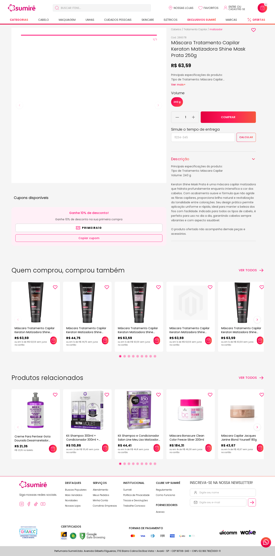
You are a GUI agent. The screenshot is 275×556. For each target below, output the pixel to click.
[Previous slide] (19, 105)
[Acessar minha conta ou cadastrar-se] (234, 7)
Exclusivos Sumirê (201, 20)
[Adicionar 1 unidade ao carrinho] (193, 117)
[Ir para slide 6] (142, 356)
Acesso (160, 512)
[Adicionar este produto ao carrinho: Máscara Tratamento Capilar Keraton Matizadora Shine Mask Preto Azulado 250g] (208, 340)
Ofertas (259, 20)
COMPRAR (228, 117)
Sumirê (127, 489)
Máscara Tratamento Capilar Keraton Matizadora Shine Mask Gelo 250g (86, 332)
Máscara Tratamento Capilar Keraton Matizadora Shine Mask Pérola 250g (138, 332)
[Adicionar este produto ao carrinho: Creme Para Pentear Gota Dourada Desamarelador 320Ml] (53, 449)
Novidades (71, 500)
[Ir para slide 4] (133, 356)
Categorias (19, 20)
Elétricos (170, 20)
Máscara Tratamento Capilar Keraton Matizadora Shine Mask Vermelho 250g (241, 332)
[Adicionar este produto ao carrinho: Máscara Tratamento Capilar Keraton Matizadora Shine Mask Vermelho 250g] (260, 340)
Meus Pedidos (101, 495)
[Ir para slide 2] (124, 356)
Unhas (90, 20)
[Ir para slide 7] (146, 356)
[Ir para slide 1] (120, 356)
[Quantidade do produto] (185, 117)
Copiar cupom (88, 238)
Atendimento (100, 489)
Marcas (231, 20)
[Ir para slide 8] (150, 356)
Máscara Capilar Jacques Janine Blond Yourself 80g (239, 438)
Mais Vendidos (73, 495)
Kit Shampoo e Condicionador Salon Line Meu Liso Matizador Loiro (138, 440)
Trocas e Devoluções (135, 500)
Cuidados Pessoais (117, 20)
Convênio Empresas (105, 505)
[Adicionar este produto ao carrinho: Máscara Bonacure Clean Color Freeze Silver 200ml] (208, 448)
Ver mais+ (178, 85)
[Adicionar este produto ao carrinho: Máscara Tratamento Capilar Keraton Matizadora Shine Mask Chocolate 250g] (53, 340)
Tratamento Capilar (195, 29)
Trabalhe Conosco (134, 505)
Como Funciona (165, 495)
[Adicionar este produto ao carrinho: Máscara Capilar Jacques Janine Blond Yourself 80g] (260, 448)
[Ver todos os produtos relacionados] (251, 377)
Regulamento (164, 489)
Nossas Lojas (183, 8)
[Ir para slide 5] (137, 356)
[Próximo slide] (257, 319)
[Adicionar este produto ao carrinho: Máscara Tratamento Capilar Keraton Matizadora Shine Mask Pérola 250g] (157, 340)
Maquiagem (67, 20)
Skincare (148, 20)
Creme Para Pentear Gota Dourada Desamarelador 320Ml (32, 440)
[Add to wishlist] (253, 30)
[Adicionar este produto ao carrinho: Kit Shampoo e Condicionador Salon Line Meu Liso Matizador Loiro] (157, 448)
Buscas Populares (76, 489)
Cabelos (176, 29)
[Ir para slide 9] (155, 356)
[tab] (89, 35)
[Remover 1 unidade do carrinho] (177, 117)
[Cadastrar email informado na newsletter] (252, 502)
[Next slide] (158, 105)
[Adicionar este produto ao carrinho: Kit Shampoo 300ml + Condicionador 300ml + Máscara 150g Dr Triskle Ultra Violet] (105, 448)
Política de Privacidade (136, 495)
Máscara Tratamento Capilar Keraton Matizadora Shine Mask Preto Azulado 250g (190, 332)
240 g (177, 102)
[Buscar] (57, 8)
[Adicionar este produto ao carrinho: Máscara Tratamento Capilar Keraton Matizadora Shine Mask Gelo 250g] (105, 340)
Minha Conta (100, 500)
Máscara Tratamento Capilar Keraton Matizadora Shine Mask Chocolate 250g (35, 332)
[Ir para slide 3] (129, 356)
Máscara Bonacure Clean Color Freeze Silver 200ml (187, 438)
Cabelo (43, 20)
